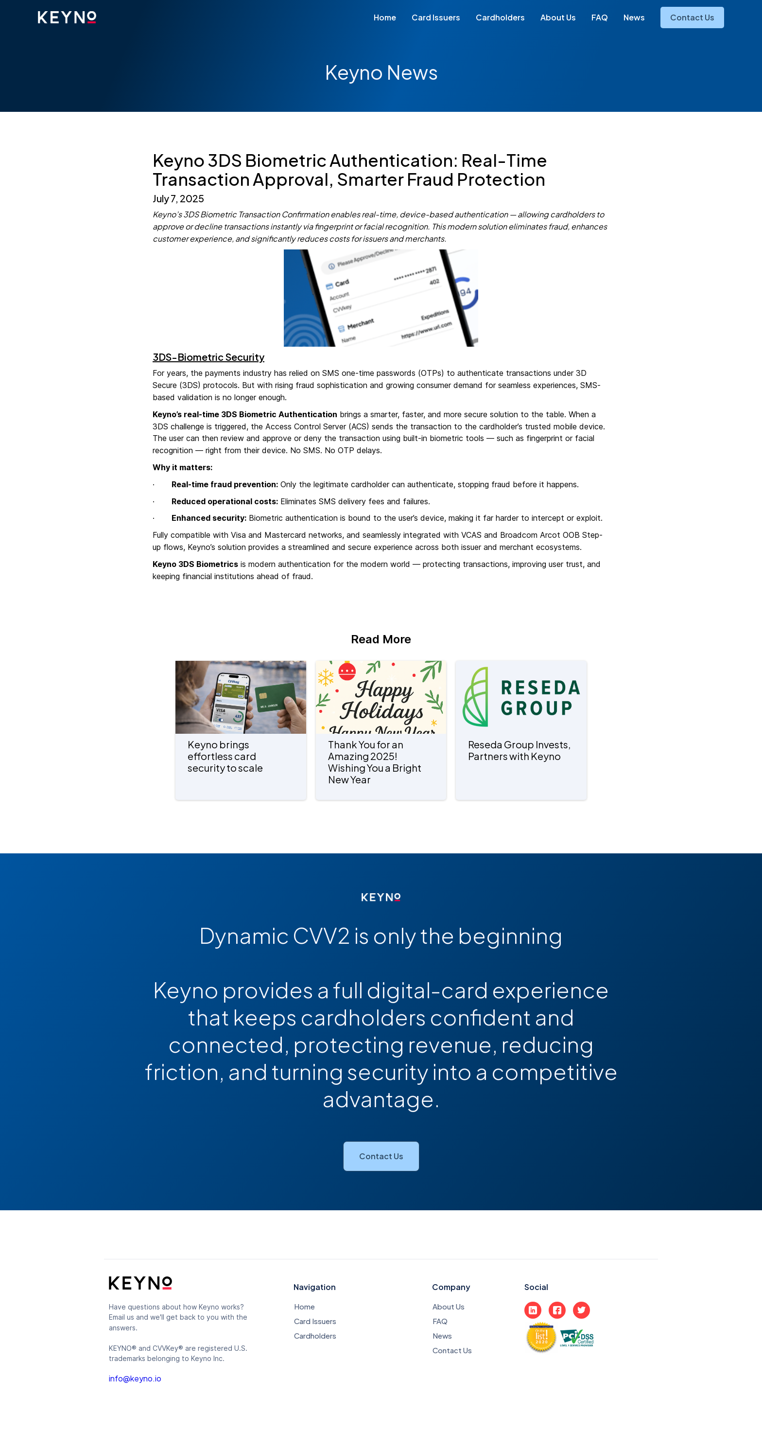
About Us (558, 17)
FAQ (599, 17)
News (634, 17)
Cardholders (500, 17)
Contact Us (692, 17)
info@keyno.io (135, 1378)
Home (385, 17)
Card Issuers (436, 17)
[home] (67, 17)
